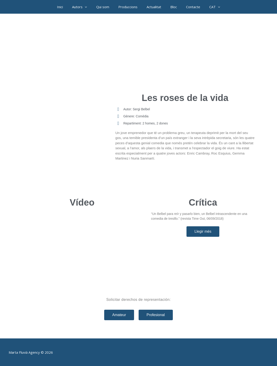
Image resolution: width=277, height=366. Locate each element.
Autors (82, 7)
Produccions (127, 7)
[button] (87, 7)
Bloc (173, 7)
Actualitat (154, 7)
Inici (60, 7)
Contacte (193, 7)
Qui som (102, 7)
